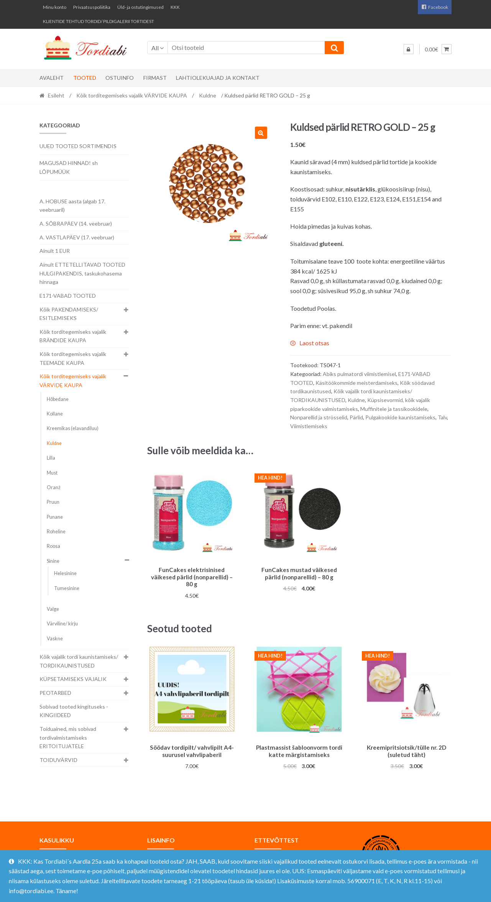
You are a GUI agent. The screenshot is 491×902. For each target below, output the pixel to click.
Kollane (55, 414)
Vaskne (55, 638)
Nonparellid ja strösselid (318, 417)
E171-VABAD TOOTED (67, 295)
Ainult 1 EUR (54, 250)
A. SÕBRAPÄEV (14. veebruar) (75, 223)
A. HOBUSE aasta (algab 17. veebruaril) (72, 205)
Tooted (84, 77)
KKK (175, 7)
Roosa (53, 546)
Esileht (56, 95)
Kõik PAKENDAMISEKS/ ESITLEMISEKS (68, 314)
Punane (55, 517)
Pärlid (356, 417)
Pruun (53, 502)
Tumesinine (66, 588)
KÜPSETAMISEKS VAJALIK (73, 679)
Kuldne (207, 95)
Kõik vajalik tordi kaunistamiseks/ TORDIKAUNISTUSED (78, 661)
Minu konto (54, 7)
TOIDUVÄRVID (58, 760)
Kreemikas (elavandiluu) (73, 428)
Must (52, 473)
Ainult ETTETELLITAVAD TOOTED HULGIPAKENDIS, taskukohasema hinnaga (82, 273)
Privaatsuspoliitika (91, 7)
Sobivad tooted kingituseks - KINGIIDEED (73, 711)
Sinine (53, 561)
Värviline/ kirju (62, 624)
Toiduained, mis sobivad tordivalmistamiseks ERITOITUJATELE (67, 737)
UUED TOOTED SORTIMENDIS (78, 146)
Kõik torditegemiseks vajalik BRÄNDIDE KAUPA (72, 336)
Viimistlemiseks (308, 426)
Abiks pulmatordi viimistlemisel (359, 374)
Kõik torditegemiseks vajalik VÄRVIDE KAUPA (131, 95)
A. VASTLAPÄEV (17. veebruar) (76, 237)
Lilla (51, 458)
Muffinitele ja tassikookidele (393, 409)
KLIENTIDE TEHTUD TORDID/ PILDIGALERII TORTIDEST (98, 21)
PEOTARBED (55, 692)
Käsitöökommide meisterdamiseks (356, 382)
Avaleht (51, 77)
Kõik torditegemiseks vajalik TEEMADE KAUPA (72, 358)
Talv (442, 417)
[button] (261, 133)
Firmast (155, 77)
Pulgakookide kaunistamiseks (400, 417)
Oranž (54, 487)
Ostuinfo (119, 77)
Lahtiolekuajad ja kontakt (217, 77)
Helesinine (65, 573)
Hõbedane (58, 399)
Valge (53, 609)
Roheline (56, 531)
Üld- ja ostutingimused (140, 7)
